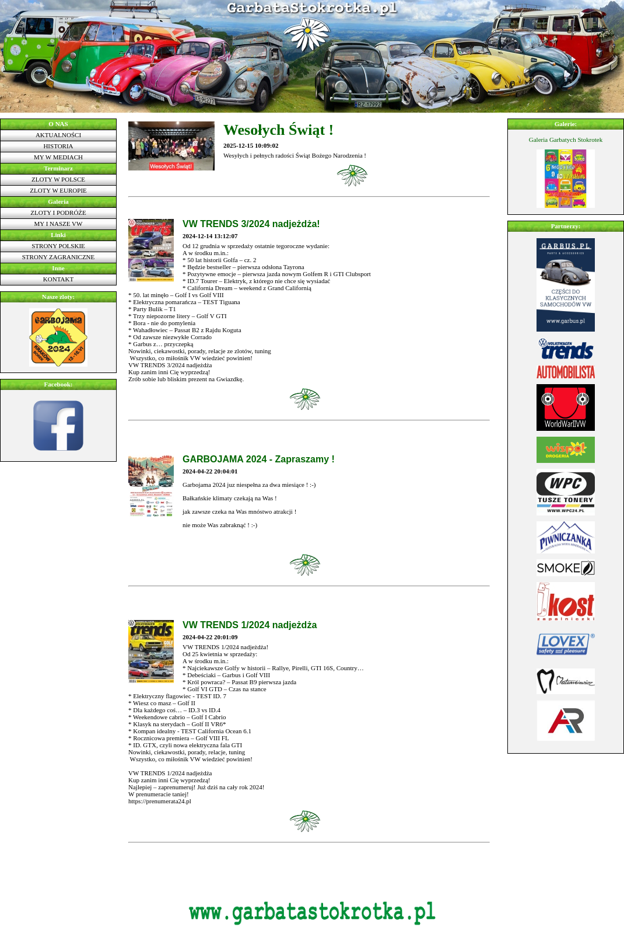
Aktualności (58, 134)
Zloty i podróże (58, 212)
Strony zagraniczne (58, 256)
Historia (58, 145)
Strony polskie (58, 245)
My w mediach (58, 157)
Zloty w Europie (58, 190)
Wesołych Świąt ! (278, 129)
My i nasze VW (58, 223)
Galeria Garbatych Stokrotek (565, 139)
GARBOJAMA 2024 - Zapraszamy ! (259, 459)
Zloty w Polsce (58, 179)
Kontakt (58, 279)
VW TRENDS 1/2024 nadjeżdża (250, 625)
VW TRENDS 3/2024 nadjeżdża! (251, 224)
